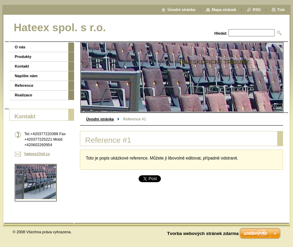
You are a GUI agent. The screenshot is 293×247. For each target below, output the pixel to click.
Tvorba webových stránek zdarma (203, 233)
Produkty (23, 57)
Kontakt (22, 66)
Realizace (23, 95)
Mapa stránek (224, 10)
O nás (20, 47)
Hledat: (220, 33)
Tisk (281, 10)
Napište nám (26, 76)
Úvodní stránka (100, 119)
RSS (257, 10)
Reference (24, 85)
